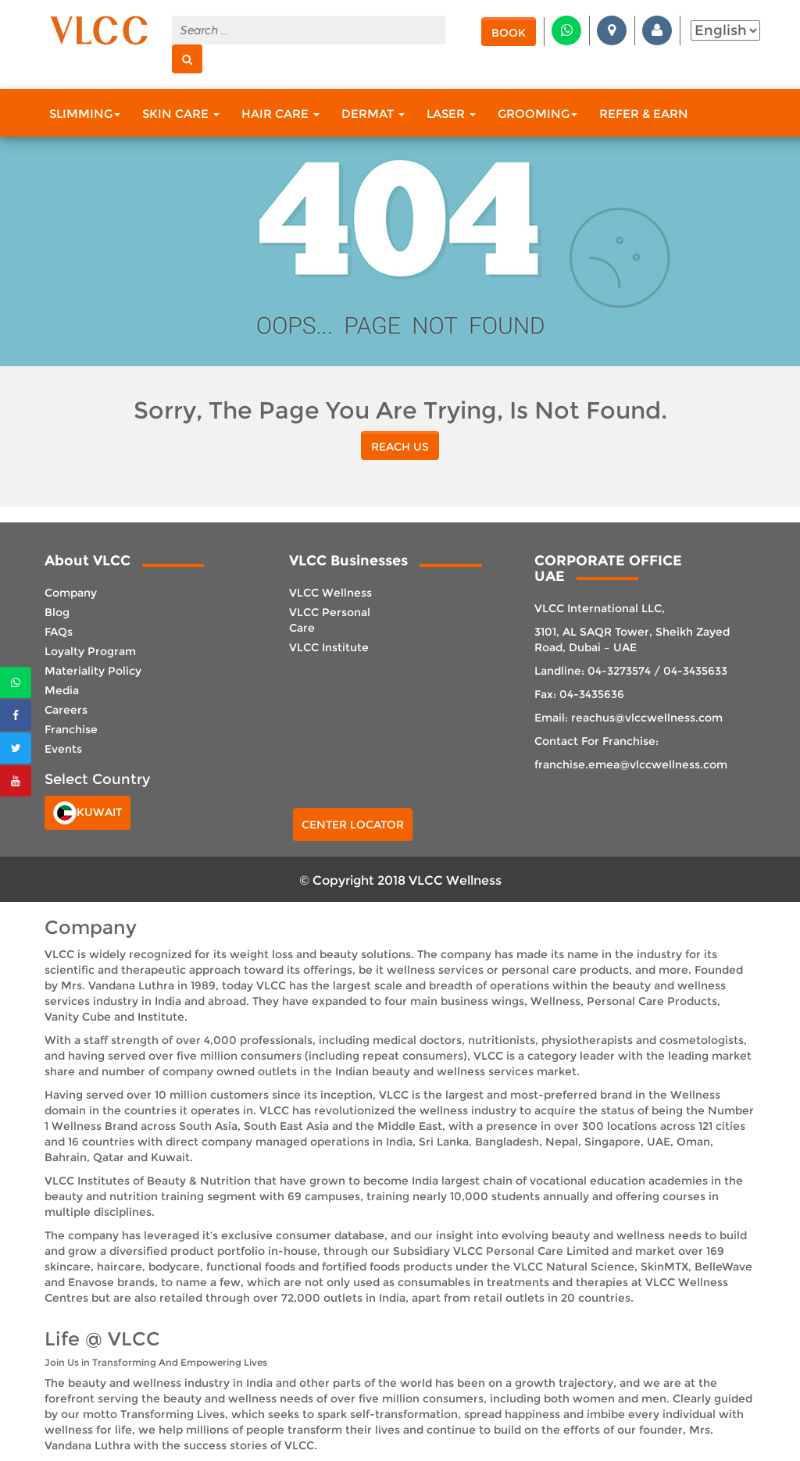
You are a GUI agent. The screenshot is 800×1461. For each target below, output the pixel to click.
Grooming (537, 113)
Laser (451, 113)
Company (71, 593)
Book (508, 33)
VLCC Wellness (330, 593)
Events (63, 749)
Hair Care (280, 113)
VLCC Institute (329, 647)
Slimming (84, 113)
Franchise (71, 729)
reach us (400, 447)
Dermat (373, 113)
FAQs (59, 632)
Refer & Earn (643, 113)
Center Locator (353, 825)
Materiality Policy (93, 671)
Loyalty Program (90, 651)
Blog (57, 612)
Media (62, 690)
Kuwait (87, 813)
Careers (66, 710)
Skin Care (181, 113)
